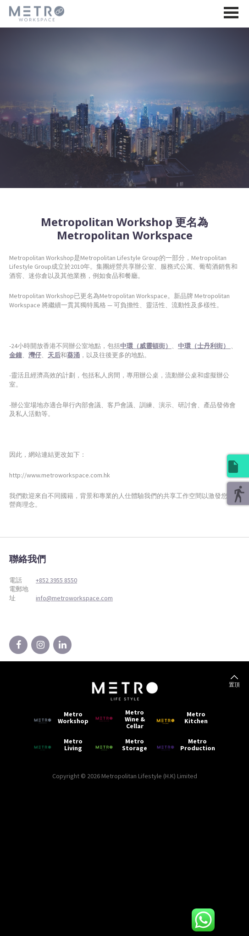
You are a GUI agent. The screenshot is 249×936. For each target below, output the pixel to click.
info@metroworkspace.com (74, 598)
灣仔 (34, 355)
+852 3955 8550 (56, 580)
